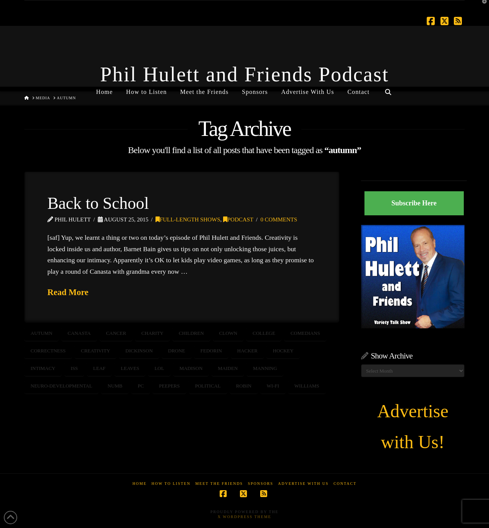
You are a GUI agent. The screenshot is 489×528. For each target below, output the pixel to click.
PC (141, 386)
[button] (481, 7)
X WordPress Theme (244, 517)
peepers (169, 386)
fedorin (211, 351)
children (191, 333)
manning (265, 368)
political (208, 386)
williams (307, 386)
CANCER (116, 333)
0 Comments (279, 219)
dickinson (139, 351)
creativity (95, 351)
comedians (305, 333)
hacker (247, 351)
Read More (68, 292)
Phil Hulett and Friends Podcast (244, 74)
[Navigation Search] (388, 89)
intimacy (43, 368)
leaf (99, 368)
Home (140, 483)
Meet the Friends (219, 483)
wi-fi (273, 386)
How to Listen (171, 483)
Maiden (228, 368)
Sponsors (261, 483)
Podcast (238, 219)
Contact (345, 483)
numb (114, 386)
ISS (74, 368)
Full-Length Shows (187, 219)
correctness (48, 351)
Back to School (98, 203)
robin (243, 386)
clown (228, 333)
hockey (283, 351)
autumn (41, 333)
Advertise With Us (303, 483)
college (264, 333)
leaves (130, 368)
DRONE (176, 351)
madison (191, 368)
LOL (159, 368)
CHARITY (152, 333)
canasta (79, 333)
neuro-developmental (61, 386)
